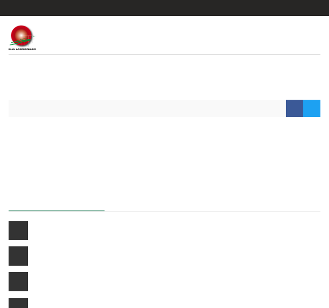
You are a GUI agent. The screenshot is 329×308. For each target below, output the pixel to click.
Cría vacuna (48, 230)
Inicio (25, 108)
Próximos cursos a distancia (57, 201)
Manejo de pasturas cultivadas (74, 255)
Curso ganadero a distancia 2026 (77, 281)
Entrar (270, 8)
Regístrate (305, 8)
